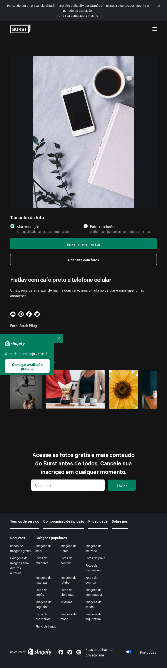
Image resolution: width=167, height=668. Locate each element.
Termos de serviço (24, 521)
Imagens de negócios (43, 604)
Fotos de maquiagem (93, 567)
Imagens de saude (93, 604)
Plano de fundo (45, 626)
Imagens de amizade (93, 548)
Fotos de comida (91, 580)
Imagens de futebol (68, 580)
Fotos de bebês (41, 592)
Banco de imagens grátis (20, 548)
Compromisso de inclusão (63, 521)
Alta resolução (28, 226)
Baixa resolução (102, 226)
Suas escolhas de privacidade (108, 651)
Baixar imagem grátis (83, 244)
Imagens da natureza (43, 580)
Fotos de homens (66, 560)
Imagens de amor (43, 548)
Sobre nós (120, 521)
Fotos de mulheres (41, 560)
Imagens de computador (93, 592)
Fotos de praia (95, 557)
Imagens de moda (68, 616)
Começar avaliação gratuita (27, 366)
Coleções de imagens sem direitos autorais (19, 565)
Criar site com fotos (83, 259)
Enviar (122, 485)
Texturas (66, 601)
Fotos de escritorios (42, 616)
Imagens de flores (68, 548)
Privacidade (98, 521)
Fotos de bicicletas (67, 592)
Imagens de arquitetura (93, 616)
